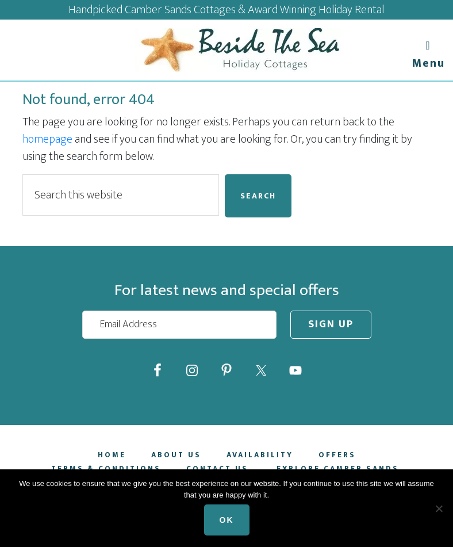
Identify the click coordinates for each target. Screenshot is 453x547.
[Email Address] (179, 325)
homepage (47, 139)
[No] (438, 508)
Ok (227, 520)
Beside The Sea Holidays (238, 50)
